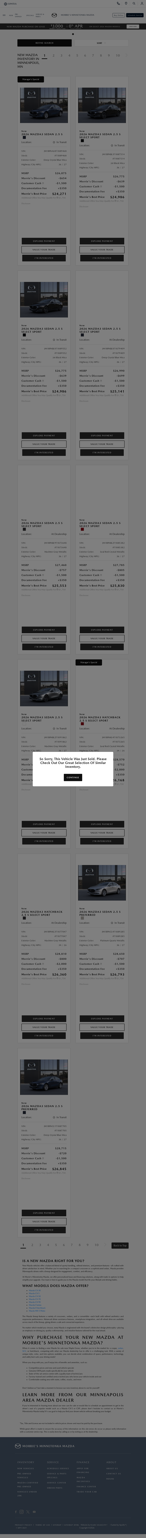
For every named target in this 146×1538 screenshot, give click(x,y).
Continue (73, 777)
